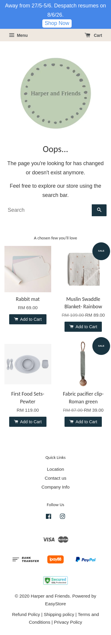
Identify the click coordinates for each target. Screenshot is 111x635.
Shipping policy (59, 614)
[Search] (48, 210)
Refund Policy (26, 614)
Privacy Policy (68, 622)
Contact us (55, 478)
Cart (93, 35)
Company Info (55, 486)
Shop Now (57, 23)
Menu (18, 35)
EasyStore (55, 603)
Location (55, 469)
